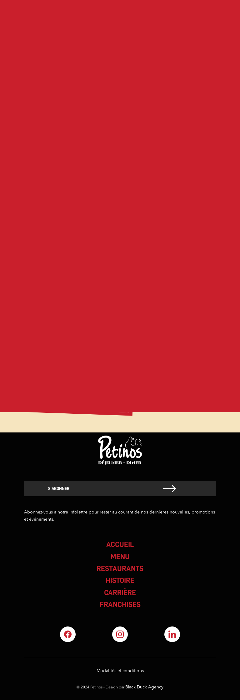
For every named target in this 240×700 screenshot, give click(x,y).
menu (120, 556)
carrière (120, 592)
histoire (120, 580)
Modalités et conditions (120, 671)
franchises (120, 604)
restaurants (120, 568)
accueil (120, 544)
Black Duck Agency (144, 687)
